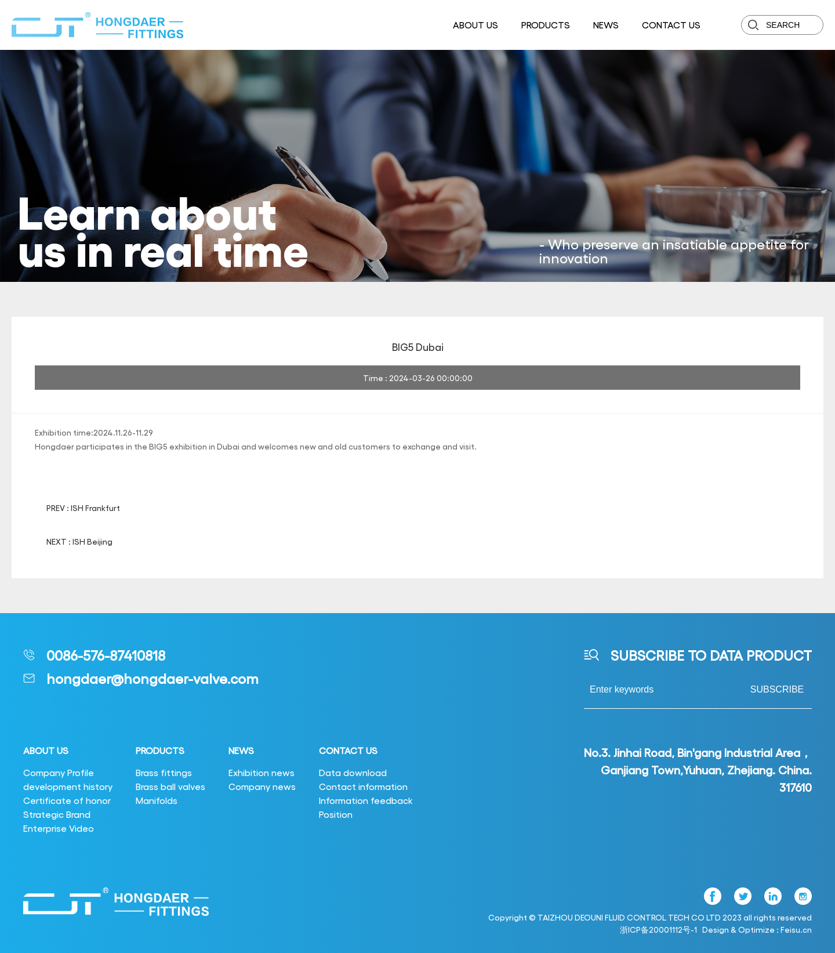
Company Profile (58, 772)
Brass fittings (164, 772)
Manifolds (156, 800)
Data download (353, 772)
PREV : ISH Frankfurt (83, 507)
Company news (262, 786)
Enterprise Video (58, 828)
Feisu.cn (796, 929)
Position (336, 814)
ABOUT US (475, 24)
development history (67, 786)
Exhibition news (261, 772)
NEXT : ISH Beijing (79, 541)
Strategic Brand (56, 814)
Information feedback (366, 800)
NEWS (606, 24)
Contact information (363, 786)
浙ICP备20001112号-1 (658, 929)
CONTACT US (671, 24)
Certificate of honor (67, 800)
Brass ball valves (170, 786)
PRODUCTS (545, 24)
